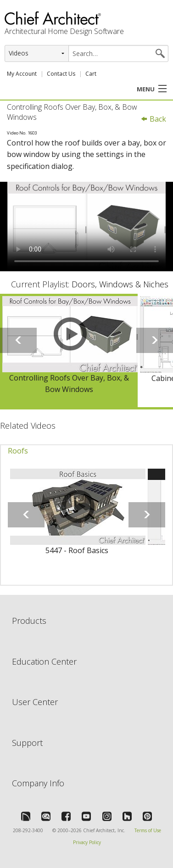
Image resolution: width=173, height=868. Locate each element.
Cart (90, 74)
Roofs (18, 451)
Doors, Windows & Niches (120, 284)
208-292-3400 (28, 830)
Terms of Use (147, 830)
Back (153, 119)
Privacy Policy (87, 842)
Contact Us (61, 74)
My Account (22, 74)
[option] (69, 350)
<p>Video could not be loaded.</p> (86, 226)
